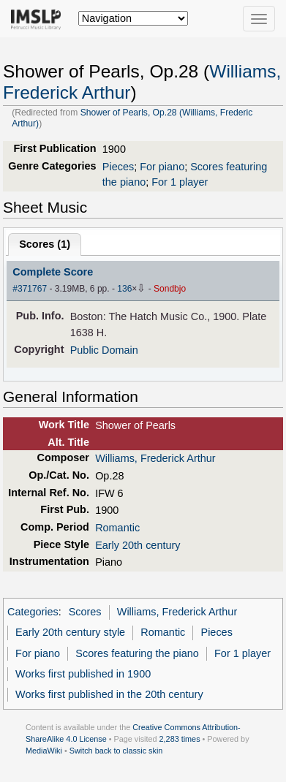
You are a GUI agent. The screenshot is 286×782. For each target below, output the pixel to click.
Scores (85, 612)
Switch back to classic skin (116, 750)
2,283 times (179, 738)
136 (124, 289)
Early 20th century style (70, 632)
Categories (33, 612)
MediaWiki (44, 750)
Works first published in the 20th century (109, 694)
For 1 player (179, 182)
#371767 (29, 289)
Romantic (117, 528)
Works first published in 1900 (83, 674)
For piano (162, 166)
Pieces (118, 166)
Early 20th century (137, 545)
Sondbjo (170, 289)
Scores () (44, 244)
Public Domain (104, 350)
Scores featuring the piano (137, 653)
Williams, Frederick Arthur (155, 458)
